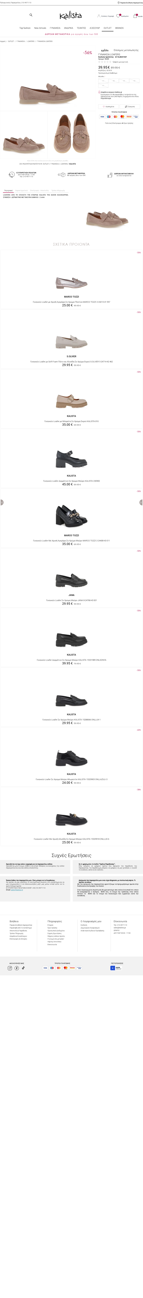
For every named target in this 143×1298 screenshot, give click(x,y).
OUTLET (108, 28)
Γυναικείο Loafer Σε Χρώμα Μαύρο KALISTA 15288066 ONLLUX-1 (71, 719)
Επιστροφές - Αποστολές (39, 190)
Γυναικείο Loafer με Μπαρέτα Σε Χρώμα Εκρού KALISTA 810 (71, 421)
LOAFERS (30, 41)
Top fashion (25, 28)
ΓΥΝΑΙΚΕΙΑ (55, 28)
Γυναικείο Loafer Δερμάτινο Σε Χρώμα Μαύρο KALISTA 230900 (71, 481)
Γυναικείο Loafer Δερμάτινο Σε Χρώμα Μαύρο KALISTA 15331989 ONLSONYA (71, 660)
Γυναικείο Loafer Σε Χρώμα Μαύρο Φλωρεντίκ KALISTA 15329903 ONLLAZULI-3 (71, 779)
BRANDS (119, 28)
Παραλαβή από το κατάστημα (21, 928)
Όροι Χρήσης (128, 123)
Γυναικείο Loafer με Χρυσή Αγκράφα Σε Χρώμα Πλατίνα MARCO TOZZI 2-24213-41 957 (71, 302)
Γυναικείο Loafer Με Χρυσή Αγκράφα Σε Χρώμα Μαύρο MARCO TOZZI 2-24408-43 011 (71, 540)
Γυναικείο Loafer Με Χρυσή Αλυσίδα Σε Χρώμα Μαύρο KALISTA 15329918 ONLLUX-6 (71, 839)
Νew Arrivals (40, 28)
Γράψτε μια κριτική (120, 62)
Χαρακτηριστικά (21, 190)
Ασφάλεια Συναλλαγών (18, 936)
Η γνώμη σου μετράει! (56, 939)
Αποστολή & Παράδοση (18, 931)
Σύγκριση (130, 106)
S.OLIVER (71, 356)
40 (134, 81)
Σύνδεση (104, 16)
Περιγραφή (8, 190)
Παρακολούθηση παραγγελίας (131, 3)
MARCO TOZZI (71, 296)
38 (114, 81)
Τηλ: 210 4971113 (120, 925)
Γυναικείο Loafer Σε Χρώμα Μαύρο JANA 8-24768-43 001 (71, 600)
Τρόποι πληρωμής (58, 190)
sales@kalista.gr (17, 890)
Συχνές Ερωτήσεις (54, 933)
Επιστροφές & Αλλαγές (18, 939)
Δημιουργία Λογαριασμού (90, 928)
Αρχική (2, 41)
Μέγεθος (101, 76)
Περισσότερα (106, 98)
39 (124, 81)
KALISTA (72, 164)
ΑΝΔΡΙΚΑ (68, 28)
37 (103, 81)
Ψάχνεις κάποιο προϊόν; (56, 936)
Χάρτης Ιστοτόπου (54, 942)
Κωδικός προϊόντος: (106, 57)
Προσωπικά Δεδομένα (56, 931)
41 (103, 86)
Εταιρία (50, 925)
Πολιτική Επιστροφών (113, 123)
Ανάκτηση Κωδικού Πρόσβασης (92, 931)
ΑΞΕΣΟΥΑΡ (95, 28)
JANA (71, 595)
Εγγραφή (111, 16)
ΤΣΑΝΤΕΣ (81, 28)
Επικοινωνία (52, 944)
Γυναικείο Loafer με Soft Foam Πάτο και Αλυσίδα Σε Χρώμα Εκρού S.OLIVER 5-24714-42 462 (71, 361)
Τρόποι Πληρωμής (16, 933)
